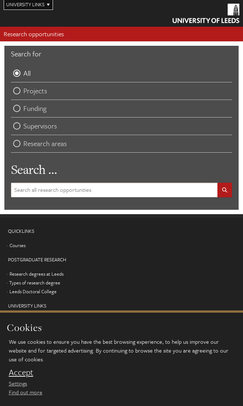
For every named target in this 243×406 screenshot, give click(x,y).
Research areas (39, 143)
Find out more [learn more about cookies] (25, 392)
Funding (28, 108)
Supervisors (34, 126)
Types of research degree (34, 282)
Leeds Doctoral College (33, 291)
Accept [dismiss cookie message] (21, 372)
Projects (29, 91)
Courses (18, 245)
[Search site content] (116, 190)
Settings (18, 383)
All (21, 73)
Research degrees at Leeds (37, 274)
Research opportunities (34, 33)
